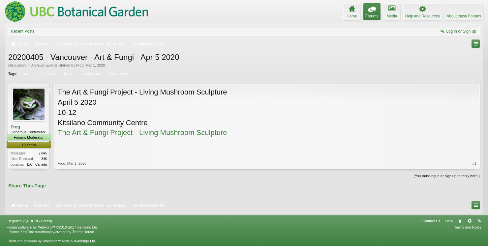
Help (449, 221)
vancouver (117, 74)
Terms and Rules (467, 227)
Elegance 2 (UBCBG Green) (29, 221)
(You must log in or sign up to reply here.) (446, 176)
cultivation (45, 74)
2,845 (43, 153)
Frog (80, 65)
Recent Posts (22, 31)
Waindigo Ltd (84, 241)
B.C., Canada (37, 164)
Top (469, 221)
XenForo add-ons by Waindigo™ (35, 241)
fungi (68, 74)
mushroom (90, 74)
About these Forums (464, 16)
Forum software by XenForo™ (52, 227)
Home (460, 221)
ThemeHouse (83, 232)
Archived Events (44, 65)
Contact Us (431, 221)
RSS (479, 221)
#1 (474, 163)
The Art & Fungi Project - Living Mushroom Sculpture (142, 132)
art (25, 74)
